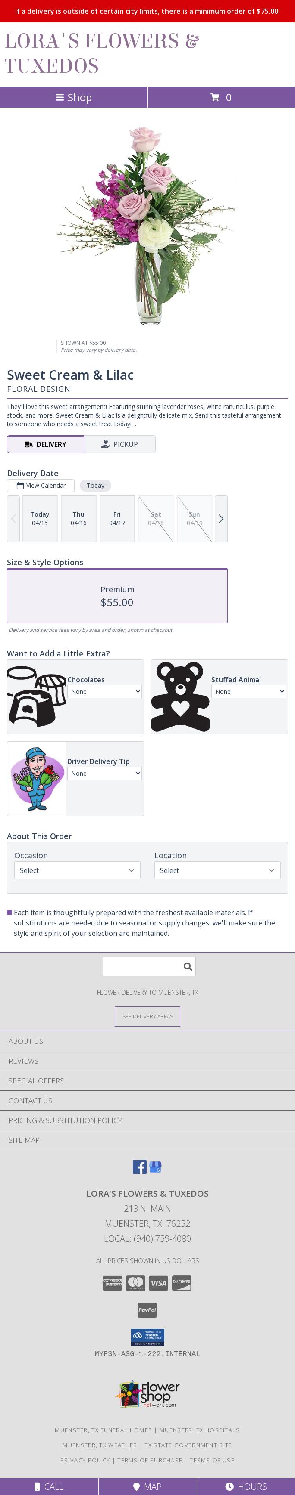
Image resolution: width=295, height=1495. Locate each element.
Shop (74, 97)
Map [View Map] (147, 1486)
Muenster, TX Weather (100, 1445)
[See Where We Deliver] (147, 1016)
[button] (147, 1337)
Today (95, 485)
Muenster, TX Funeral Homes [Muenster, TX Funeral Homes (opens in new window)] (103, 1430)
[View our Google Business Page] (155, 1171)
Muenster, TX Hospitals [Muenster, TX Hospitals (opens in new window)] (200, 1430)
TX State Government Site (188, 1445)
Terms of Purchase (149, 1460)
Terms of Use (212, 1460)
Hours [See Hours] (246, 1486)
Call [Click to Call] (49, 1486)
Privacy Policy (85, 1460)
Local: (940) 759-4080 (147, 1238)
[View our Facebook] (140, 1171)
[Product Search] (149, 966)
